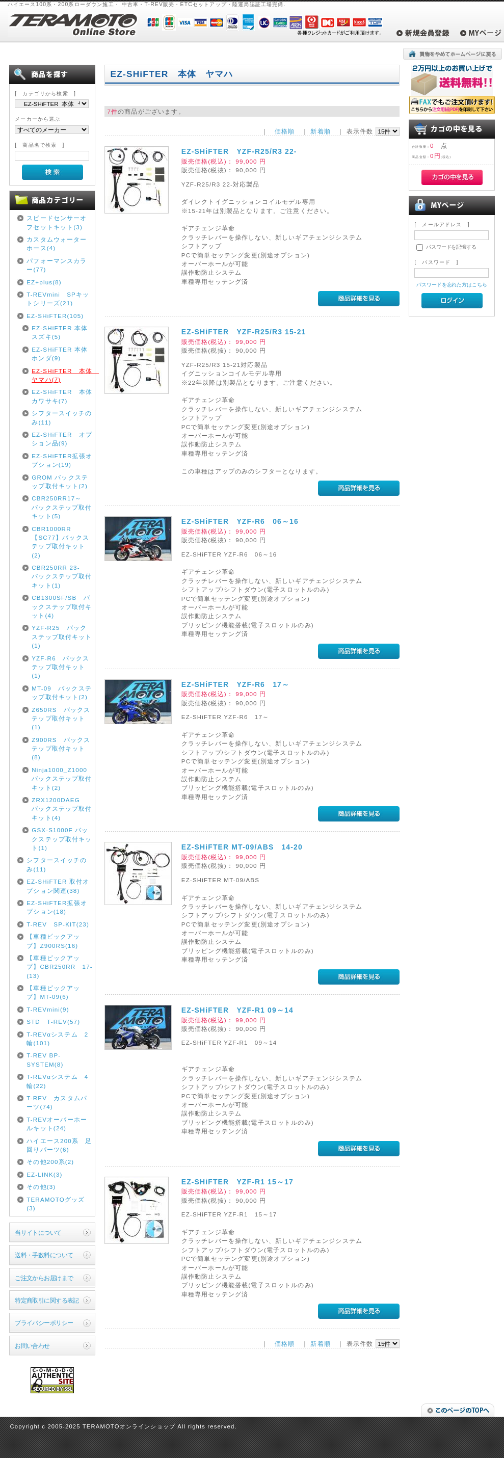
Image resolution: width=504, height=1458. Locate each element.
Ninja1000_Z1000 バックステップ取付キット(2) (62, 778)
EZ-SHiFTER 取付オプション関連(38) (57, 885)
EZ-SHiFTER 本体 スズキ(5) (62, 332)
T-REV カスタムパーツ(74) (56, 1102)
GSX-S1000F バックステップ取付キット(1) (62, 839)
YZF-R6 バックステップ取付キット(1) (60, 667)
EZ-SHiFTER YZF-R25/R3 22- (239, 151)
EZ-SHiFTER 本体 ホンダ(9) (62, 353)
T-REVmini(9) (47, 1009)
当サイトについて (38, 1232)
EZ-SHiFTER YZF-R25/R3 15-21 (243, 332)
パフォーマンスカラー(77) (56, 265)
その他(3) (41, 1186)
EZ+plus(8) (44, 282)
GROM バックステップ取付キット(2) (60, 481)
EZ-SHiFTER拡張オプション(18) (56, 907)
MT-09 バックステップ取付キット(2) (62, 692)
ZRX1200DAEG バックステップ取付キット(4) (62, 809)
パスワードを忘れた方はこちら (451, 284)
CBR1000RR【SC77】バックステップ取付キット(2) (60, 542)
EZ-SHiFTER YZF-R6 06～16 (240, 521)
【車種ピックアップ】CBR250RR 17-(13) (59, 967)
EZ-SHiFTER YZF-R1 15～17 (237, 1182)
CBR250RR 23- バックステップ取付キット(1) (62, 576)
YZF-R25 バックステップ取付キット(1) (62, 636)
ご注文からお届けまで (44, 1278)
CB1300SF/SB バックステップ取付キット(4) (62, 606)
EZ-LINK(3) (44, 1174)
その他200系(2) (50, 1161)
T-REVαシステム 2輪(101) (57, 1038)
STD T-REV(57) (53, 1021)
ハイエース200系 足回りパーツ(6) (59, 1145)
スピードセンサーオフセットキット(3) (56, 222)
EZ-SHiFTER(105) (55, 315)
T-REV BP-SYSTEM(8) (44, 1059)
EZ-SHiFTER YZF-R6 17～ (235, 684)
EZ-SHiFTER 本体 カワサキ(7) (62, 396)
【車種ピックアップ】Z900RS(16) (53, 940)
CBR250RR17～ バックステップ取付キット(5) (62, 507)
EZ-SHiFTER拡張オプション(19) (62, 460)
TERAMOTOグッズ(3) (55, 1203)
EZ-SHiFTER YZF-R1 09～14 (237, 1010)
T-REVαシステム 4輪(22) (57, 1081)
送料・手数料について (44, 1255)
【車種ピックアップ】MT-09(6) (53, 992)
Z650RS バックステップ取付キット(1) (61, 718)
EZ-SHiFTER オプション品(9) (62, 438)
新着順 (320, 131)
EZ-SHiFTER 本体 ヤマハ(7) (62, 375)
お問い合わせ (32, 1345)
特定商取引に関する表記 (47, 1300)
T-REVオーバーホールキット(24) (56, 1123)
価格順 (285, 131)
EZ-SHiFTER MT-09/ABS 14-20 (242, 847)
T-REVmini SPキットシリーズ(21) (57, 298)
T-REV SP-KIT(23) (57, 924)
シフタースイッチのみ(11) (62, 417)
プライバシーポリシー (44, 1322)
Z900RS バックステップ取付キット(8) (61, 748)
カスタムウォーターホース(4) (56, 243)
